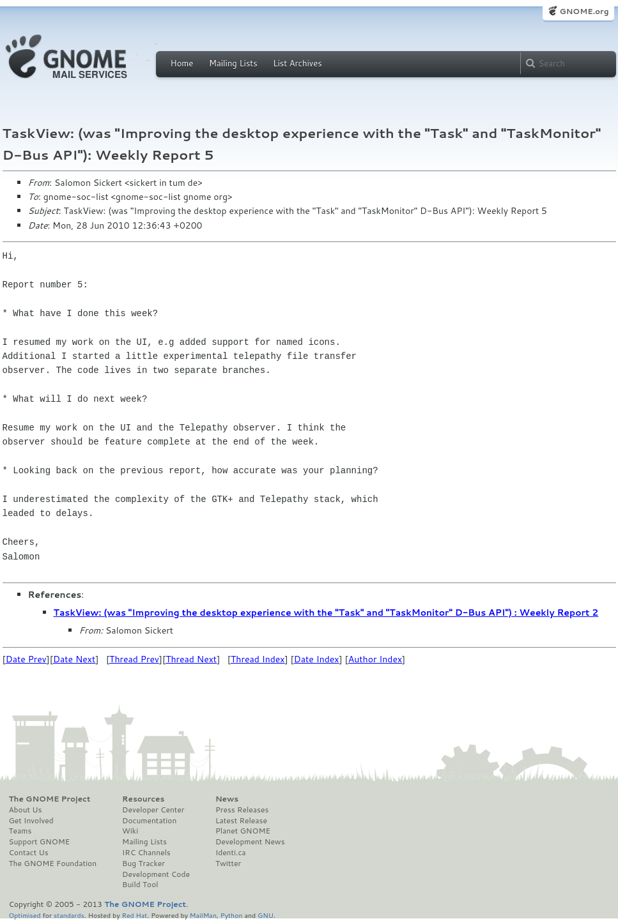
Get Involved (31, 821)
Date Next (74, 659)
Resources (143, 799)
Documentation (149, 821)
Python (231, 915)
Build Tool (140, 884)
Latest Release (241, 821)
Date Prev (26, 659)
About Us (25, 810)
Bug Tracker (143, 863)
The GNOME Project (50, 799)
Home (182, 63)
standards (69, 915)
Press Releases (241, 810)
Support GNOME (39, 842)
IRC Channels (146, 853)
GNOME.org (583, 11)
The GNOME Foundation (53, 863)
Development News (250, 842)
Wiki (130, 831)
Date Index (316, 659)
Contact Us (29, 853)
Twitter (228, 863)
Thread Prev (134, 659)
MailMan (203, 915)
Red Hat (134, 915)
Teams (20, 831)
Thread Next (191, 659)
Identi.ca (230, 853)
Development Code (156, 874)
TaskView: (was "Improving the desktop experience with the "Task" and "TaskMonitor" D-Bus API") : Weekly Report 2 (326, 612)
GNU (266, 915)
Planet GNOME (242, 831)
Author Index (375, 659)
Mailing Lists (233, 63)
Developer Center (153, 810)
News (226, 799)
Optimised (25, 915)
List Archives (297, 63)
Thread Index (258, 659)
